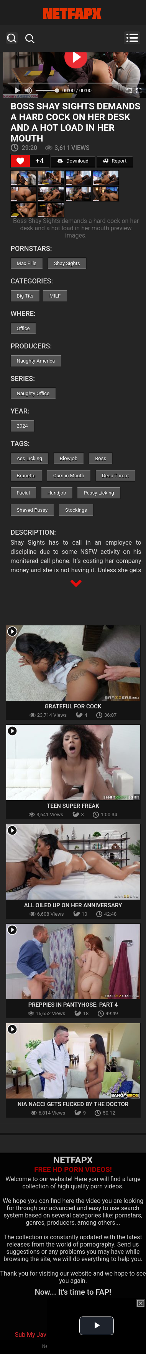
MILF (55, 296)
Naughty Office (33, 393)
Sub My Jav (30, 1334)
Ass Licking (29, 458)
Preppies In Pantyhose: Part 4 (73, 1004)
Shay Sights (67, 263)
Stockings (76, 510)
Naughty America (36, 361)
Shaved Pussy (32, 510)
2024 (22, 426)
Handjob (57, 493)
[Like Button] (20, 161)
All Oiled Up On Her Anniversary (73, 905)
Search (12, 38)
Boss (100, 458)
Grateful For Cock (73, 706)
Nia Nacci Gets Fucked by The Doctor (73, 1104)
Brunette (26, 475)
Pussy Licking (99, 493)
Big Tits (25, 296)
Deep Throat (115, 475)
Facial (23, 493)
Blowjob (68, 458)
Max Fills (26, 263)
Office (23, 328)
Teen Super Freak (73, 805)
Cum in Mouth (68, 475)
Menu (132, 38)
